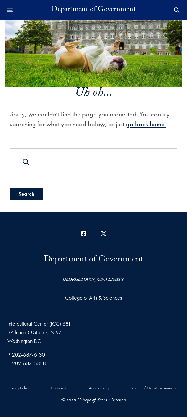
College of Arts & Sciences (93, 297)
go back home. (146, 124)
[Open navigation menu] (10, 10)
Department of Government (93, 10)
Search (26, 193)
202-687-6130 (28, 354)
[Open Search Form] (177, 10)
